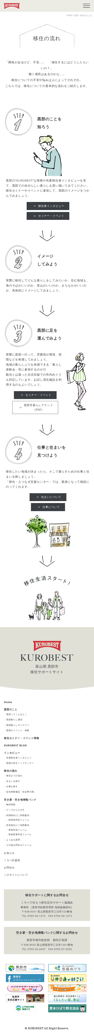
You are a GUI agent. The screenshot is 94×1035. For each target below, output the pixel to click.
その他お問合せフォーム (19, 844)
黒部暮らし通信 (14, 719)
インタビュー (12, 753)
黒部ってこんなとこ (16, 714)
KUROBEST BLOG (15, 745)
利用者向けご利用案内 (17, 815)
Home (8, 702)
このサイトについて (16, 874)
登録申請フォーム (17, 829)
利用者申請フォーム (18, 819)
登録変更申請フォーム (20, 834)
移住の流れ (10, 770)
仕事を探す (12, 786)
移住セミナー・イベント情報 (21, 738)
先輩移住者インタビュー (19, 757)
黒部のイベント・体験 (17, 730)
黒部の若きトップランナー (20, 762)
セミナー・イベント (51, 215)
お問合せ (9, 867)
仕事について (51, 507)
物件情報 (10, 804)
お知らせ (9, 853)
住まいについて (51, 497)
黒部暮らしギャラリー (17, 724)
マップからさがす (15, 809)
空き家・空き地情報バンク (20, 799)
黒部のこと (10, 709)
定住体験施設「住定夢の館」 (21, 791)
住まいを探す (13, 781)
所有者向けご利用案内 (17, 825)
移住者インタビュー (51, 206)
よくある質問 (13, 839)
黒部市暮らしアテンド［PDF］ (38, 407)
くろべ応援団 (12, 860)
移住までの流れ (14, 775)
